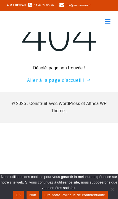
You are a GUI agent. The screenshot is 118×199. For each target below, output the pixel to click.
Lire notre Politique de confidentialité (74, 195)
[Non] (112, 189)
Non (32, 195)
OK (18, 195)
